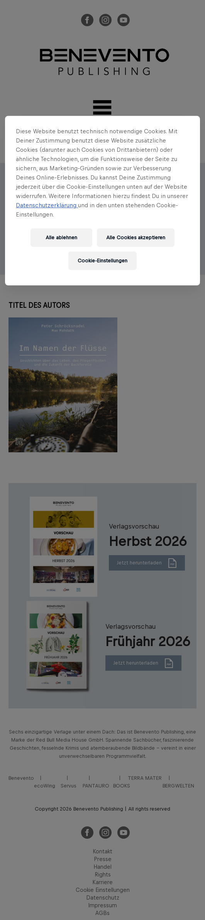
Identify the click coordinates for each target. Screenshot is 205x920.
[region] (102, 200)
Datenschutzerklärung (47, 205)
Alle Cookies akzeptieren (135, 237)
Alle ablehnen (61, 237)
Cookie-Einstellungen (102, 261)
